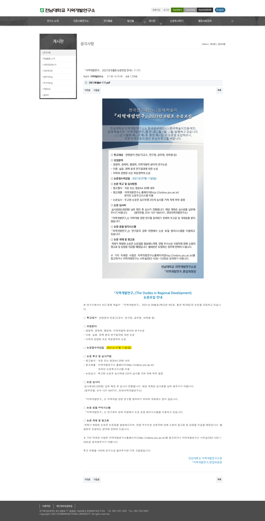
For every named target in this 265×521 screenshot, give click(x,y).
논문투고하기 (176, 21)
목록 (219, 90)
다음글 (96, 90)
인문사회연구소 (81, 21)
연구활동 (108, 21)
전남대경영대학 (204, 10)
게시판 (152, 21)
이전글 (87, 90)
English (220, 10)
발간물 (130, 21)
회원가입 (156, 10)
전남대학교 (177, 10)
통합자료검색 (204, 21)
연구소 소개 (52, 21)
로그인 (166, 10)
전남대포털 (190, 10)
